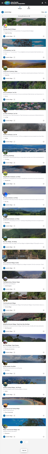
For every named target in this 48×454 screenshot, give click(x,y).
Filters (44, 12)
